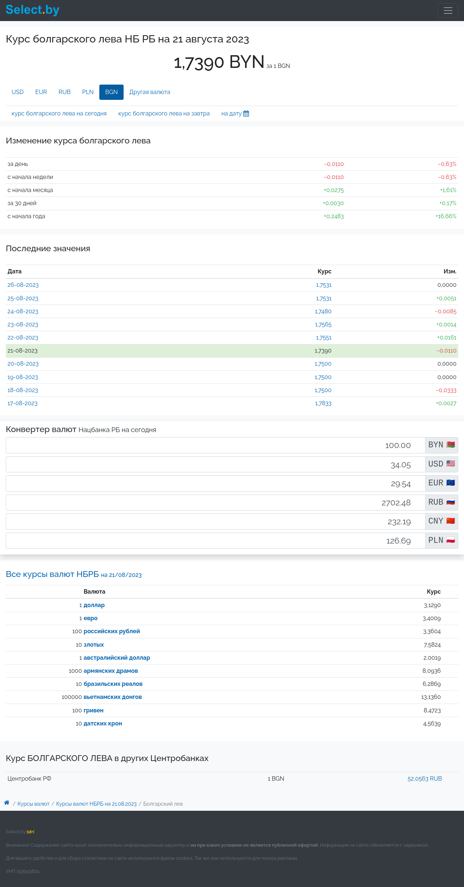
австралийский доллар (117, 657)
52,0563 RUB (425, 778)
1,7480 (323, 311)
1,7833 (323, 403)
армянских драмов (111, 670)
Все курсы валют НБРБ (74, 574)
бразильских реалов (113, 683)
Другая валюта (149, 92)
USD (18, 92)
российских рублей (112, 631)
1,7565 (323, 324)
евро (91, 618)
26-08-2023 (23, 284)
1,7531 (323, 284)
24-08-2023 (23, 311)
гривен (94, 710)
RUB (65, 92)
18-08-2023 (23, 390)
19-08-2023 (23, 377)
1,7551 (324, 337)
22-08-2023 (23, 337)
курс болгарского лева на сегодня (59, 113)
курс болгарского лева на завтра (164, 113)
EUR (41, 92)
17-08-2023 (23, 403)
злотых (94, 644)
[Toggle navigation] (448, 10)
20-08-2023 (23, 363)
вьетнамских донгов (113, 696)
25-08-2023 (23, 298)
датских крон (103, 723)
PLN (88, 92)
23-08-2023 (23, 324)
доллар (94, 605)
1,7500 (323, 363)
